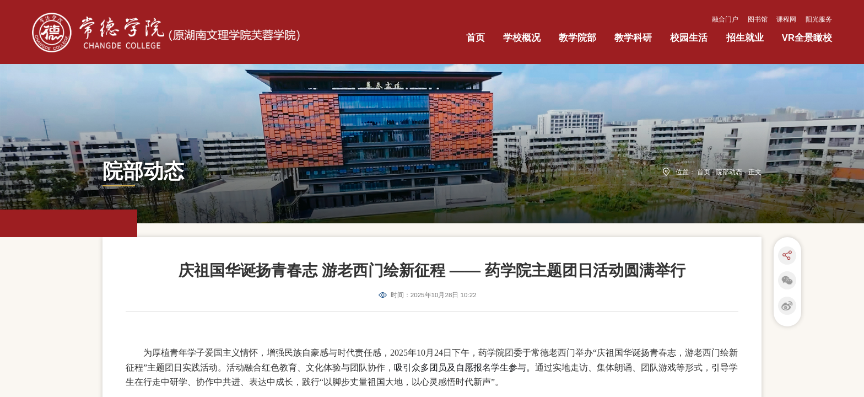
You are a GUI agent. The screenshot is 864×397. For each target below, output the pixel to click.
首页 (703, 240)
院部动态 (729, 240)
